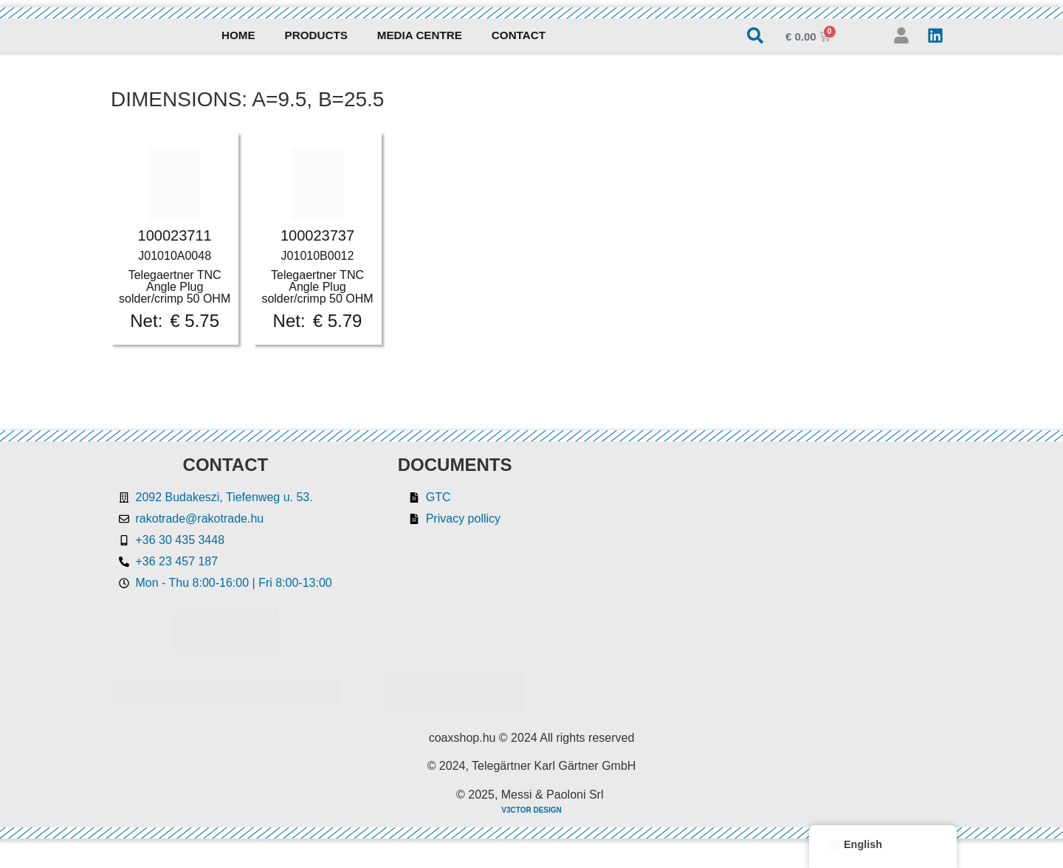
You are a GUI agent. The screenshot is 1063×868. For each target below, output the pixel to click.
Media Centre (419, 35)
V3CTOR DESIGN (531, 810)
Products (316, 35)
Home (238, 35)
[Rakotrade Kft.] (765, 585)
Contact (519, 35)
